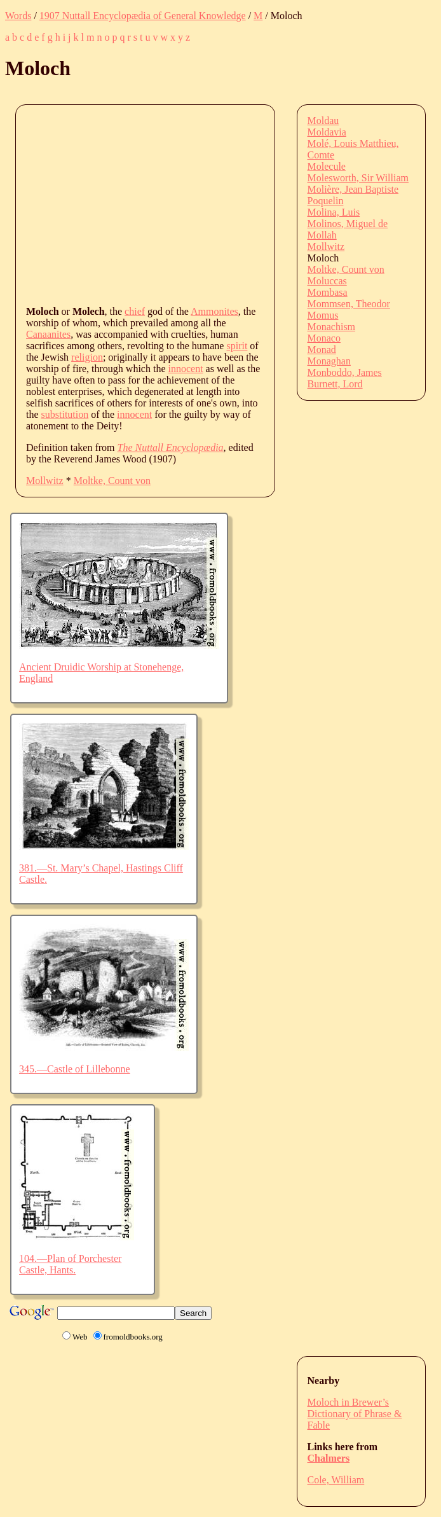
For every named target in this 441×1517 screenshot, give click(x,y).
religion (87, 357)
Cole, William (336, 1479)
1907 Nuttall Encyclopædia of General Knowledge (142, 15)
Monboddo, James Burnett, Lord (345, 378)
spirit (236, 345)
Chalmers (329, 1458)
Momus (323, 315)
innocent (185, 368)
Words (18, 15)
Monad (322, 349)
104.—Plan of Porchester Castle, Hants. (70, 1264)
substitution (65, 414)
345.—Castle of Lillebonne (74, 1068)
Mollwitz (45, 480)
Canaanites (48, 334)
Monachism (332, 326)
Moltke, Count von (112, 480)
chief (135, 311)
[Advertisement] (233, 204)
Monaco (324, 338)
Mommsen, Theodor (349, 303)
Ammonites (214, 311)
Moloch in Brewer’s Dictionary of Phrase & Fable (355, 1413)
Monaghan (329, 361)
